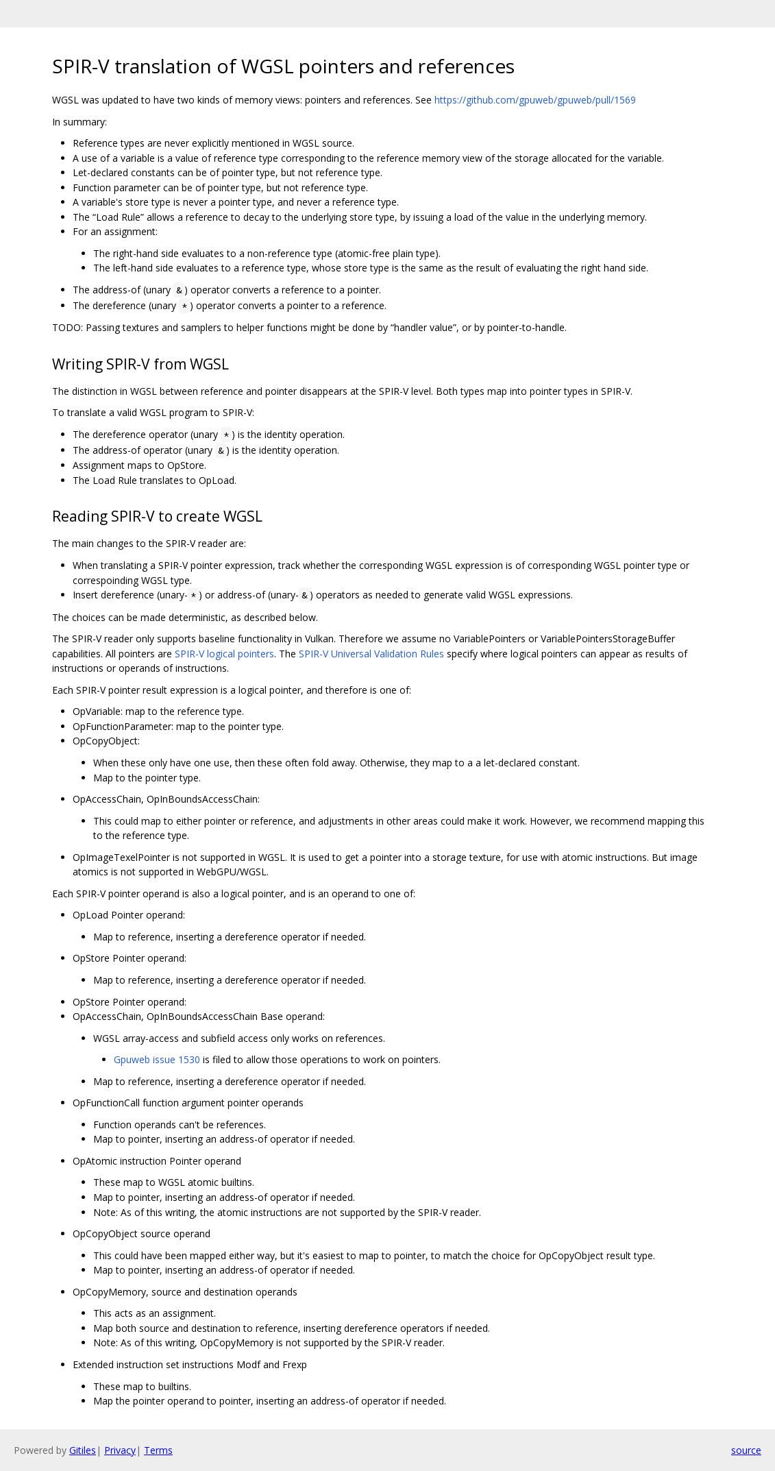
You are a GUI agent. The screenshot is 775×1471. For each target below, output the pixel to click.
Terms (158, 1450)
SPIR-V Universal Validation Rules (371, 653)
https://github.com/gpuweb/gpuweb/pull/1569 (535, 99)
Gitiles (82, 1450)
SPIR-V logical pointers (224, 653)
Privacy (120, 1450)
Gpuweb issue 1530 (157, 1059)
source (746, 1450)
